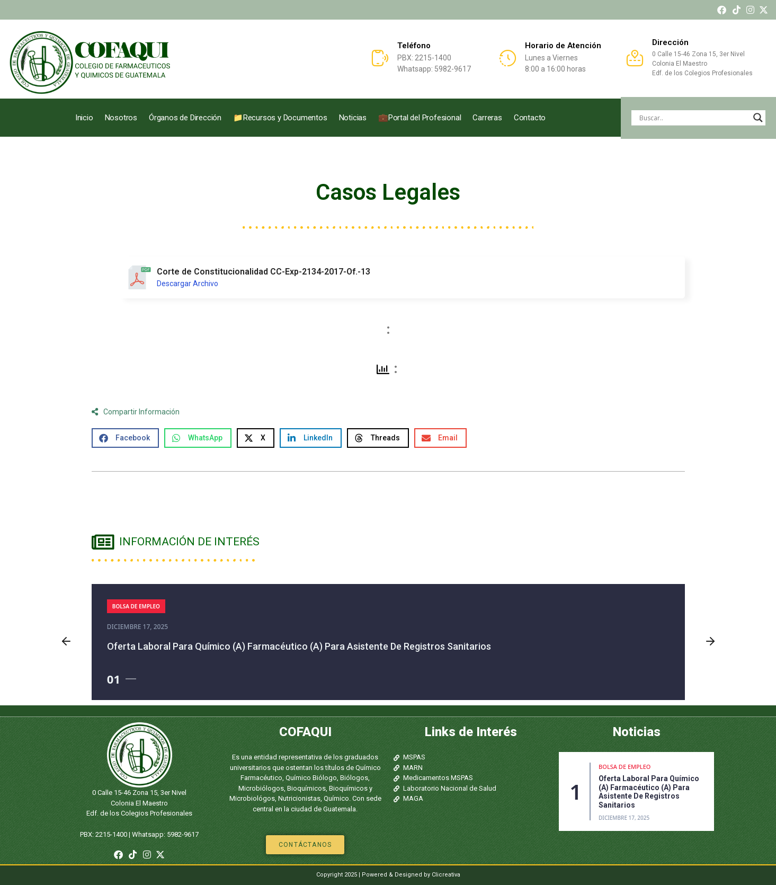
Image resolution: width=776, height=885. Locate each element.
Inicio (84, 117)
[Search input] (693, 117)
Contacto (530, 117)
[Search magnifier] (758, 117)
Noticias (353, 117)
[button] (125, 438)
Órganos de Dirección (185, 117)
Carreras (487, 117)
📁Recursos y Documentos (280, 117)
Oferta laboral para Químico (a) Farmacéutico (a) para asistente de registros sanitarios (299, 646)
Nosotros (121, 117)
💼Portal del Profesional (419, 117)
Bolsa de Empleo (136, 606)
